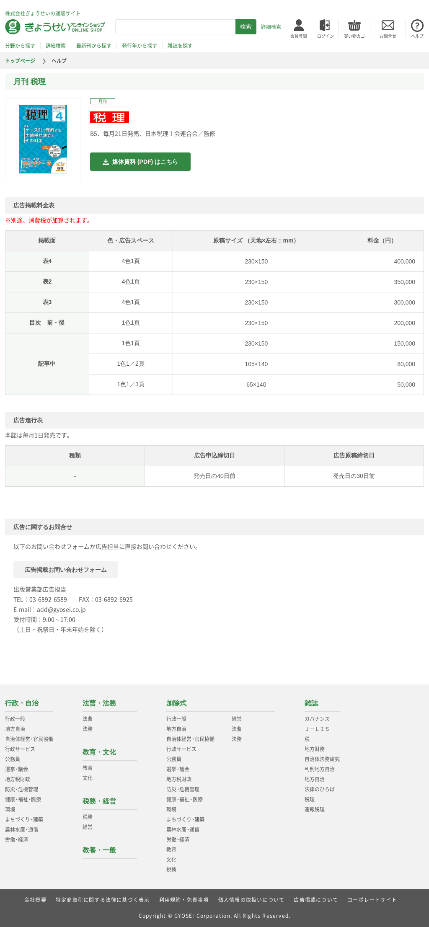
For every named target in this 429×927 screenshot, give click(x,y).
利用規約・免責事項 (184, 900)
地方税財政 (17, 779)
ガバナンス (317, 719)
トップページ (20, 61)
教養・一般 (99, 850)
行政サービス (20, 749)
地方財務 (315, 749)
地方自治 (15, 729)
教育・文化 (99, 752)
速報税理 (315, 809)
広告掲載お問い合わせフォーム (66, 569)
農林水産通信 (21, 829)
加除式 (176, 703)
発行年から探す (139, 45)
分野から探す (20, 45)
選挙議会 (16, 769)
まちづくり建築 (24, 819)
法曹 (88, 719)
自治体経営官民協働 (29, 739)
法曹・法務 (99, 703)
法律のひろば (320, 789)
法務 (88, 729)
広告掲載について (316, 900)
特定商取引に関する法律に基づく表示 (103, 900)
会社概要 (35, 900)
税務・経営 (99, 801)
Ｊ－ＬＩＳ (317, 729)
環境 (10, 809)
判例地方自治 (320, 769)
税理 (310, 799)
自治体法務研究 (322, 759)
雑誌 (311, 703)
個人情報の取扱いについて (251, 900)
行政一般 (15, 719)
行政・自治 (22, 703)
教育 (88, 768)
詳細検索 (271, 27)
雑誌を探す (180, 45)
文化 (88, 778)
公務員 (12, 759)
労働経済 (16, 839)
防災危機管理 (21, 789)
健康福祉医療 (23, 799)
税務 (88, 817)
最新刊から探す (93, 45)
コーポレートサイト (372, 900)
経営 (88, 827)
